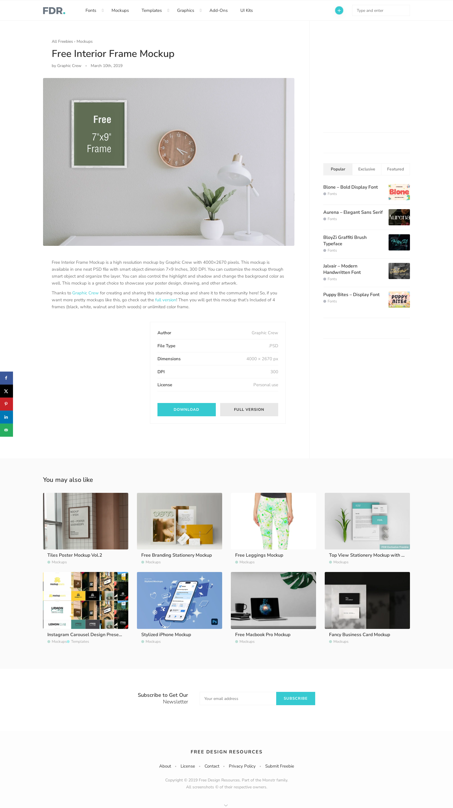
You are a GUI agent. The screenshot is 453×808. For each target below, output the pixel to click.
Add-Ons (218, 10)
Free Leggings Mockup (259, 555)
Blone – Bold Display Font (350, 187)
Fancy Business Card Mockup (359, 634)
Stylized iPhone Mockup (166, 634)
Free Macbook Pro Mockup (262, 634)
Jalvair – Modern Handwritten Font (342, 269)
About (165, 766)
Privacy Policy (242, 766)
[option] (168, 162)
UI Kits (246, 10)
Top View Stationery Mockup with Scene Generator (383, 555)
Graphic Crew (85, 293)
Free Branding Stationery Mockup (176, 555)
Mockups (120, 10)
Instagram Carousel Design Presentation (90, 634)
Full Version (249, 409)
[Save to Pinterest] (6, 404)
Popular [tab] (338, 169)
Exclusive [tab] (366, 169)
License (188, 766)
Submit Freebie (279, 766)
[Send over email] (6, 429)
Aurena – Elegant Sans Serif (353, 212)
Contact (212, 766)
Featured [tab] (395, 169)
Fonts (91, 10)
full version (165, 300)
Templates (152, 10)
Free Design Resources (227, 752)
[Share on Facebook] (6, 378)
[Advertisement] (95, 358)
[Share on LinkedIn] (6, 416)
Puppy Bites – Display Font (351, 294)
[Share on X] (6, 391)
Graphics (185, 10)
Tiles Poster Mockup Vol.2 (74, 555)
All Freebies (62, 41)
